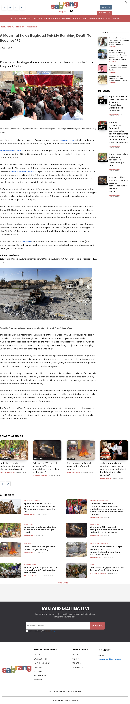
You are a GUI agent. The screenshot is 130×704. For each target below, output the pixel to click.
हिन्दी (71, 11)
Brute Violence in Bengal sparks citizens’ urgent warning (79, 466)
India (92, 564)
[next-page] (8, 484)
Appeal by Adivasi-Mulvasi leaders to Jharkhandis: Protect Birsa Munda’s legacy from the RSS (118, 103)
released (26, 241)
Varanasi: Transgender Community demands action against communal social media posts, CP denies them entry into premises (118, 132)
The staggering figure (11, 150)
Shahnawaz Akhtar (98, 573)
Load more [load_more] (63, 583)
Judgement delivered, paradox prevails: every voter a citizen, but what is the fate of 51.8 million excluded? (113, 469)
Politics (112, 61)
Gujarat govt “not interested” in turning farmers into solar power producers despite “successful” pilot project (118, 54)
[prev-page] (2, 484)
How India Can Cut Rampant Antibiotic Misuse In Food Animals (118, 78)
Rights (103, 459)
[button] (125, 2)
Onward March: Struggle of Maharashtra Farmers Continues (118, 67)
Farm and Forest (31, 564)
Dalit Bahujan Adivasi (102, 101)
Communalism (7, 27)
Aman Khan (105, 478)
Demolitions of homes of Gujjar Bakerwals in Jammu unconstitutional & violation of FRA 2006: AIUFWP (106, 550)
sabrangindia (114, 114)
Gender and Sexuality (102, 127)
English (62, 11)
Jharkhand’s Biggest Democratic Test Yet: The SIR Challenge (107, 569)
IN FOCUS (104, 91)
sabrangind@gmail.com (110, 659)
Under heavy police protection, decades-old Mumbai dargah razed (118, 160)
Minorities (32, 27)
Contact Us (104, 13)
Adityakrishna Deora (33, 576)
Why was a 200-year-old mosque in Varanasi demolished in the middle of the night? (118, 184)
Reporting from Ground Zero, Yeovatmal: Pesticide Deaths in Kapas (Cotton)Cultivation (119, 41)
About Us (106, 7)
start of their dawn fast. (23, 171)
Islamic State (68, 140)
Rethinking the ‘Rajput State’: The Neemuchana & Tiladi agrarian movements (41, 570)
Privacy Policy (50, 631)
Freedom (20, 27)
